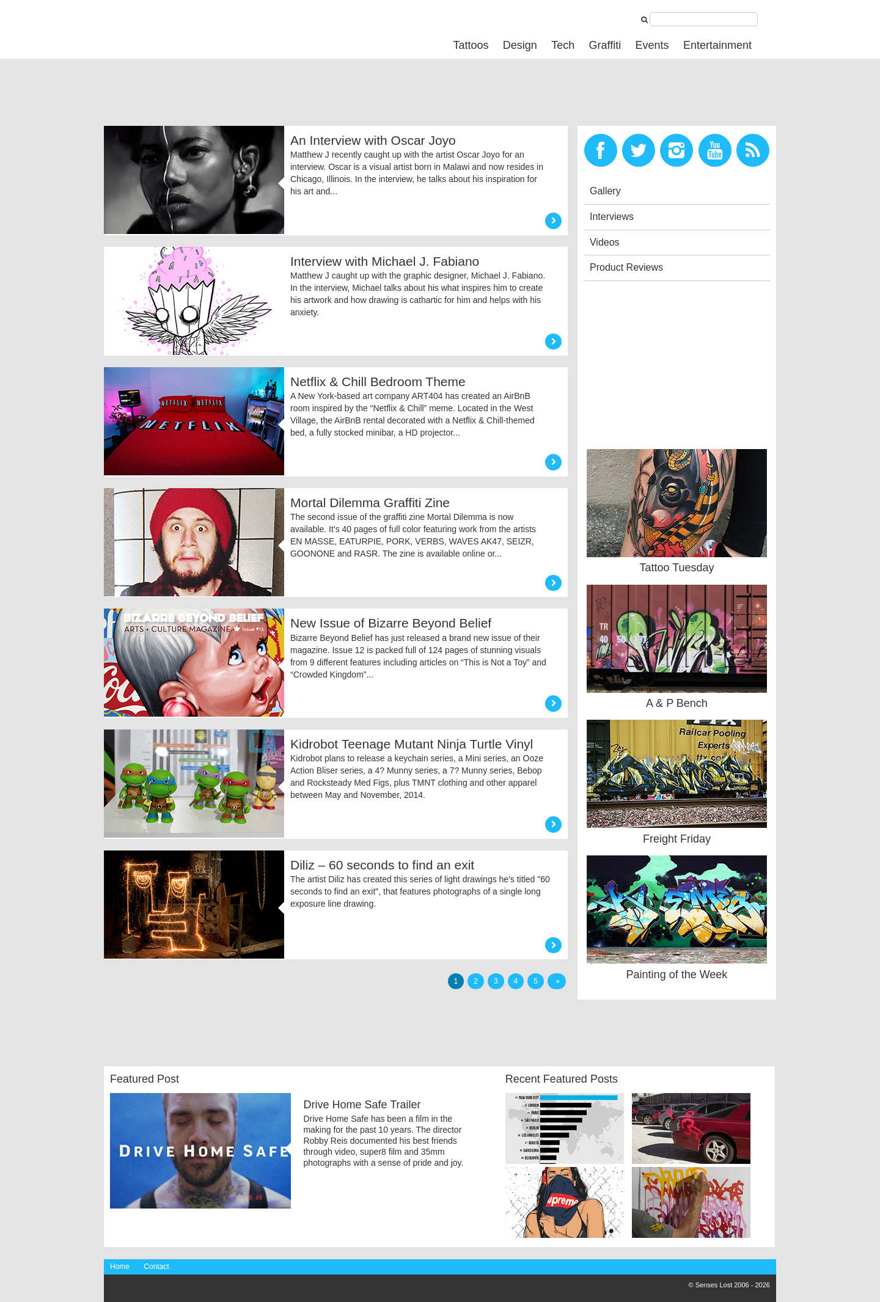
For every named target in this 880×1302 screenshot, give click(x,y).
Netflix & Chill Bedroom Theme (378, 382)
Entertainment (717, 45)
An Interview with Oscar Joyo (373, 140)
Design (520, 45)
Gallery (605, 191)
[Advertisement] (326, 95)
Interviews (612, 216)
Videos (605, 242)
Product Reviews (626, 267)
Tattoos (470, 45)
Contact (156, 1266)
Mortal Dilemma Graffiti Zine (370, 503)
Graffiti (605, 45)
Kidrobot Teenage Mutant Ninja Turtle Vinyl (411, 744)
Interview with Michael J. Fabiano (384, 261)
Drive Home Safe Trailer (361, 1105)
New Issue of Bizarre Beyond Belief (390, 623)
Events (652, 45)
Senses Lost (195, 28)
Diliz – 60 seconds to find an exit (382, 865)
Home (120, 1266)
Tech (562, 45)
